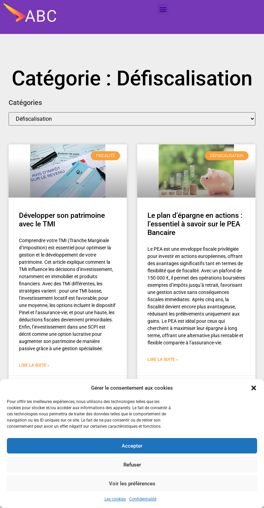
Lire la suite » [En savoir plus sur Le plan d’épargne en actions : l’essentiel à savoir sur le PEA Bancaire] (162, 359)
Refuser (132, 465)
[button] (253, 388)
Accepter (132, 446)
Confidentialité (142, 499)
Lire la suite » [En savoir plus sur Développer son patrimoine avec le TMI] (34, 365)
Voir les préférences (132, 484)
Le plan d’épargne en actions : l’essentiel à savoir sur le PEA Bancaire (195, 224)
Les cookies (115, 499)
